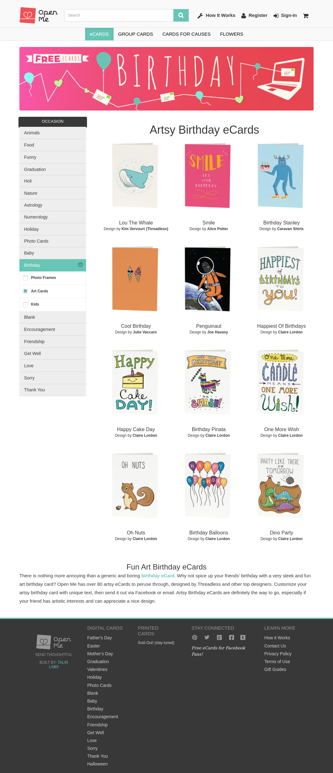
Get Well (32, 353)
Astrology (33, 205)
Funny (30, 157)
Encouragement (39, 329)
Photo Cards (36, 241)
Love (28, 365)
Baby (29, 252)
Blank (29, 317)
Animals (32, 132)
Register (254, 16)
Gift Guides (275, 669)
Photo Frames (43, 278)
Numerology (36, 216)
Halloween (97, 763)
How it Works (277, 637)
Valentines (97, 669)
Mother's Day (100, 653)
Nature (30, 193)
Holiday (31, 229)
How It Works (216, 16)
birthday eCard (157, 575)
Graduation (35, 169)
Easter (93, 645)
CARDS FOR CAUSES (186, 34)
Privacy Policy (277, 653)
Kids (35, 304)
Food (29, 144)
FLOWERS (231, 34)
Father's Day (99, 637)
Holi (28, 180)
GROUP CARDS (135, 34)
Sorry (29, 377)
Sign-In (285, 16)
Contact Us (275, 645)
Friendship (34, 341)
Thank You (34, 389)
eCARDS (99, 34)
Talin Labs (58, 664)
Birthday (32, 265)
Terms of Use (277, 661)
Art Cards (39, 291)
